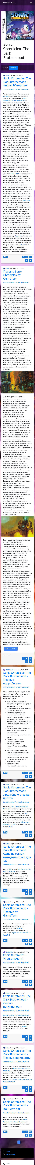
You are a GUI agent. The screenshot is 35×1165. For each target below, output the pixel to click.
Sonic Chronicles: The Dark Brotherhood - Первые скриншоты (17, 1054)
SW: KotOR (15, 174)
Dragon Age (18, 236)
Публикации (13, 68)
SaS (10, 826)
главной (24, 1026)
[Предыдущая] (13, 1142)
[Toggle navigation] (31, 2)
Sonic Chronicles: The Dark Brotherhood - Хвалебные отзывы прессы (17, 793)
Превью (8, 655)
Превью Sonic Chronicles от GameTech (12, 275)
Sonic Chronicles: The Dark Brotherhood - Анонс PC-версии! (17, 82)
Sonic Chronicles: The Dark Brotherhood (16, 89)
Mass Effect (27, 200)
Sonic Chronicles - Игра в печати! (14, 956)
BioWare (6, 96)
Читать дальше (10, 648)
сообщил (22, 245)
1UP (26, 813)
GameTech (19, 928)
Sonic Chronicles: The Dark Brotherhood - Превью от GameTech (17, 910)
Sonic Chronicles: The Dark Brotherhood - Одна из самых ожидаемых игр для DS (17, 854)
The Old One (8, 670)
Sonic (6, 75)
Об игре (5, 68)
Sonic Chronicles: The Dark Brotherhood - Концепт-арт (17, 1105)
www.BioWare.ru (8, 2)
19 (5, 257)
